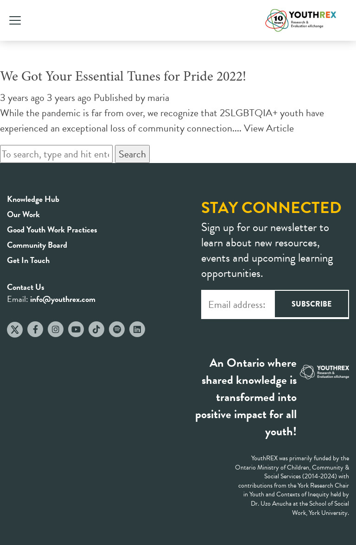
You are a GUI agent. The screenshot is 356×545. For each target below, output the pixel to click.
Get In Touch (28, 260)
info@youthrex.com (62, 299)
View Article (269, 128)
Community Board (37, 244)
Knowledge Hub (33, 199)
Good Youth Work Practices (52, 229)
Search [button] (132, 154)
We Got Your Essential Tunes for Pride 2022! (123, 77)
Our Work (23, 214)
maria (158, 97)
